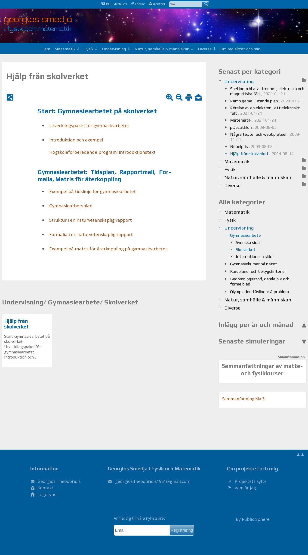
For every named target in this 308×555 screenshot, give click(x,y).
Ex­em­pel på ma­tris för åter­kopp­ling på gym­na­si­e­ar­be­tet (108, 249)
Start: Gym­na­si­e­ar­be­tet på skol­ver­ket (97, 111)
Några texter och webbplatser (265, 137)
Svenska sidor (248, 242)
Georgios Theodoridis (59, 481)
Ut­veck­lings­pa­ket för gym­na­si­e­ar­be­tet (89, 126)
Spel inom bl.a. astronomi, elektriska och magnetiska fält (267, 91)
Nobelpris (251, 146)
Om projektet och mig (240, 48)
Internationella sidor (255, 256)
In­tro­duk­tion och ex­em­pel (76, 140)
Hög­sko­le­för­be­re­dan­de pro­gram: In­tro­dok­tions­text (102, 152)
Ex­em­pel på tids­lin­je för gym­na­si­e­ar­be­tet (92, 191)
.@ (152, 481)
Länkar (137, 4)
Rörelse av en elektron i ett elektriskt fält (265, 110)
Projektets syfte (251, 481)
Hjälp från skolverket (16, 324)
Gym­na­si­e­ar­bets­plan (70, 206)
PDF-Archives (114, 4)
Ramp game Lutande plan (266, 100)
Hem (45, 48)
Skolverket (246, 249)
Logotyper (47, 494)
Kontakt (157, 4)
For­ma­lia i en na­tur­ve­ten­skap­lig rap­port (91, 234)
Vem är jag (245, 488)
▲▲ (300, 454)
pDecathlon (253, 127)
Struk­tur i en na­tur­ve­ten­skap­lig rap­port (90, 220)
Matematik (253, 120)
